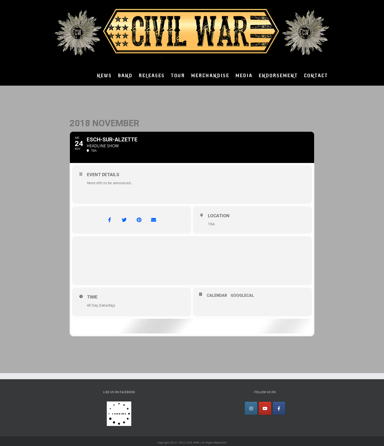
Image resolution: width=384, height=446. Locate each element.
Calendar (217, 295)
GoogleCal (242, 295)
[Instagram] (251, 408)
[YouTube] (265, 408)
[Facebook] (279, 408)
